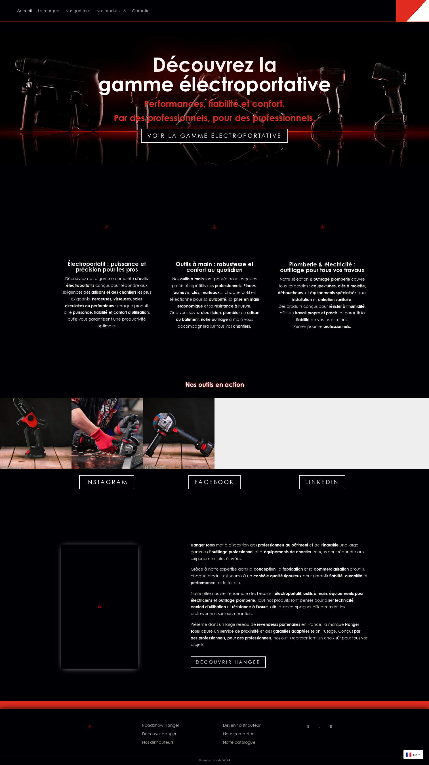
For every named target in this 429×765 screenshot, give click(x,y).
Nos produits (108, 10)
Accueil (24, 10)
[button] (36, 433)
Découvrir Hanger (228, 662)
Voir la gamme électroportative (214, 135)
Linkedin (322, 482)
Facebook (214, 482)
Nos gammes (78, 10)
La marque (48, 10)
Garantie (141, 10)
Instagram (106, 482)
